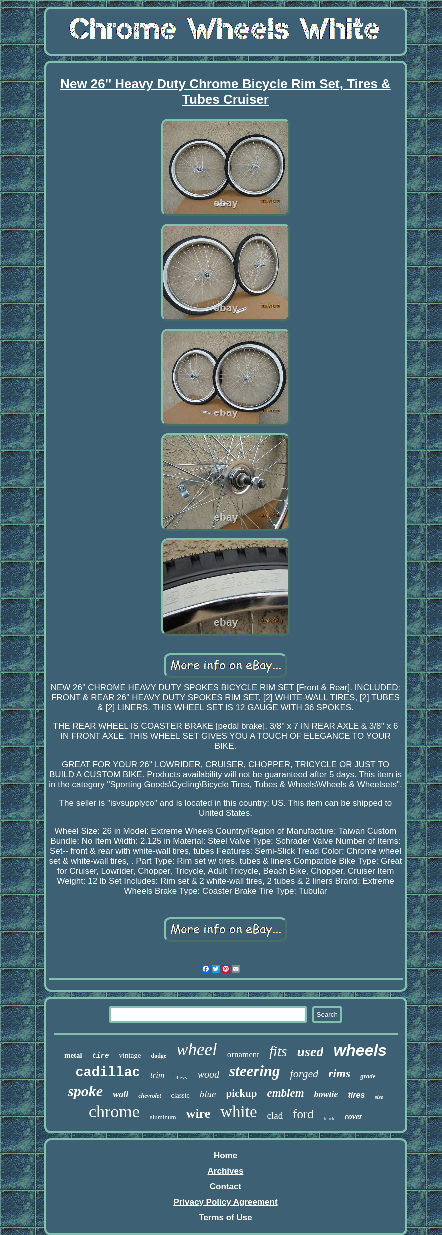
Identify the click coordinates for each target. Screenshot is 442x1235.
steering (254, 1071)
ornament (243, 1054)
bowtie (326, 1094)
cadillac (107, 1072)
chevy (180, 1077)
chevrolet (149, 1095)
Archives (226, 1171)
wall (120, 1094)
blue (208, 1094)
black (329, 1118)
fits (278, 1051)
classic (180, 1095)
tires (356, 1095)
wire (198, 1113)
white (238, 1112)
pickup (241, 1093)
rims (339, 1073)
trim (157, 1075)
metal (73, 1055)
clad (275, 1115)
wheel (196, 1049)
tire (100, 1056)
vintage (130, 1055)
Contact (225, 1186)
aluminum (163, 1117)
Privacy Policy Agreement (225, 1202)
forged (304, 1073)
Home (225, 1155)
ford (303, 1114)
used (310, 1051)
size (379, 1097)
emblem (285, 1093)
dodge (158, 1055)
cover (354, 1116)
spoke (85, 1091)
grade (367, 1076)
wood (208, 1074)
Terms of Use (225, 1217)
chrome (114, 1111)
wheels (360, 1050)
